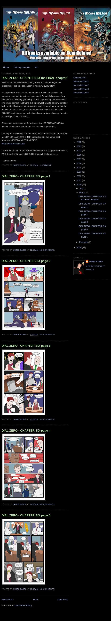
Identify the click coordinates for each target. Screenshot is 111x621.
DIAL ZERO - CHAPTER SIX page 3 (26, 345)
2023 (79, 146)
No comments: (48, 250)
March (82, 192)
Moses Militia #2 (81, 85)
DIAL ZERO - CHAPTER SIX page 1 (26, 176)
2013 (79, 172)
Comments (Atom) (23, 605)
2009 (79, 247)
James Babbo (96, 261)
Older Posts (63, 599)
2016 (79, 163)
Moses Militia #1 (81, 81)
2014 (79, 167)
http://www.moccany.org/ (13, 143)
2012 (79, 176)
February (83, 242)
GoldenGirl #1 (80, 77)
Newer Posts (8, 599)
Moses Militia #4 (81, 92)
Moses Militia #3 (81, 89)
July (81, 188)
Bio (36, 67)
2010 (79, 184)
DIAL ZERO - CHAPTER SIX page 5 (26, 515)
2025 (79, 142)
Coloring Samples (22, 67)
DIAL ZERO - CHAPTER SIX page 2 (26, 261)
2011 (79, 180)
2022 (79, 150)
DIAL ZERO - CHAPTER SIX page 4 (26, 430)
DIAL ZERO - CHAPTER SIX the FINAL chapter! (35, 78)
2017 (79, 159)
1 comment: (46, 165)
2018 (79, 155)
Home (6, 67)
